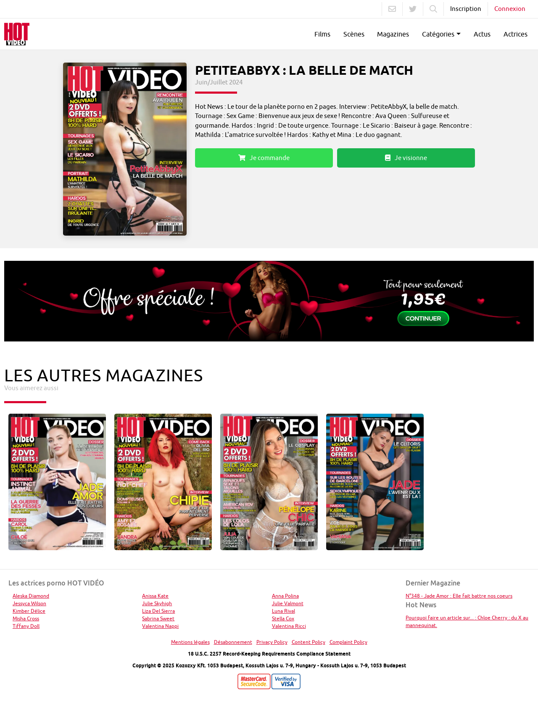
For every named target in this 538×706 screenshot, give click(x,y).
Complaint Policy (348, 642)
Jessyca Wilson (29, 603)
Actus (482, 34)
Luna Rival (283, 611)
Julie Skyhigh (157, 603)
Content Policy (308, 642)
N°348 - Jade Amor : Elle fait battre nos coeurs (459, 596)
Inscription (465, 8)
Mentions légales (190, 642)
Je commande (264, 157)
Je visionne (406, 157)
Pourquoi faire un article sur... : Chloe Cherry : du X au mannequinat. (467, 621)
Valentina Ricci (289, 626)
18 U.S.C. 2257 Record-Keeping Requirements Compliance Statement (269, 654)
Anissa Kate (155, 596)
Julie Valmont (287, 603)
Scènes (353, 34)
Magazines (393, 34)
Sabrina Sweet (158, 618)
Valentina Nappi (160, 626)
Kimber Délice (29, 611)
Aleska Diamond (31, 596)
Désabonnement (233, 642)
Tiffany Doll (26, 626)
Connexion (509, 8)
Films (322, 34)
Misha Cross (26, 618)
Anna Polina (285, 596)
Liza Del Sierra (158, 611)
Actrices (515, 34)
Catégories (438, 34)
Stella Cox (283, 618)
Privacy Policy (271, 642)
